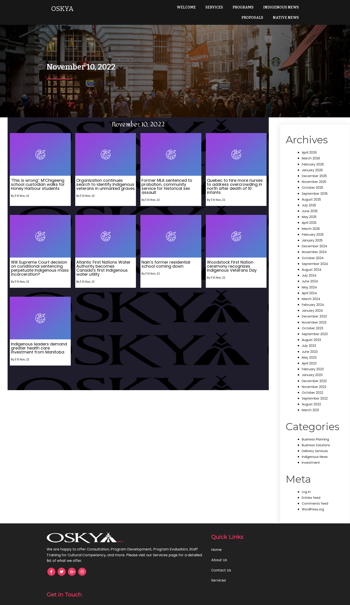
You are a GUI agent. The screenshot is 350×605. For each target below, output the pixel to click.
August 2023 (311, 340)
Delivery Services (315, 451)
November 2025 (314, 182)
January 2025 (312, 240)
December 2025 (314, 176)
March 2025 (311, 228)
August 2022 (311, 404)
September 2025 (315, 193)
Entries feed (311, 497)
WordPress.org (313, 509)
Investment (311, 462)
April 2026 (309, 152)
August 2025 (311, 199)
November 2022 (314, 387)
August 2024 (311, 269)
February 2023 (313, 369)
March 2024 (311, 299)
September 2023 (315, 334)
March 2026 (311, 158)
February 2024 (313, 304)
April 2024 (309, 293)
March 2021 (310, 410)
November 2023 (314, 322)
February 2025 (313, 234)
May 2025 (309, 217)
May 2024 (309, 287)
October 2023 (312, 328)
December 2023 (314, 316)
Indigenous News (315, 457)
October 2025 (312, 187)
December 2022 (314, 381)
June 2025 (310, 211)
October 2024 (313, 258)
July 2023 (309, 345)
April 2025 (309, 222)
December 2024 (314, 246)
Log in (306, 492)
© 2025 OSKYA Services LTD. (175, 598)
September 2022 (315, 398)
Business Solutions (316, 445)
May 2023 (309, 357)
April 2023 (309, 363)
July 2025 (309, 205)
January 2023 (312, 375)
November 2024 (314, 252)
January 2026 (312, 170)
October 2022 (312, 392)
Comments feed (315, 503)
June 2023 (310, 351)
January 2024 (312, 310)
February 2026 (313, 164)
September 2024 (315, 264)
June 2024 (310, 281)
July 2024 (309, 275)
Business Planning (315, 439)
